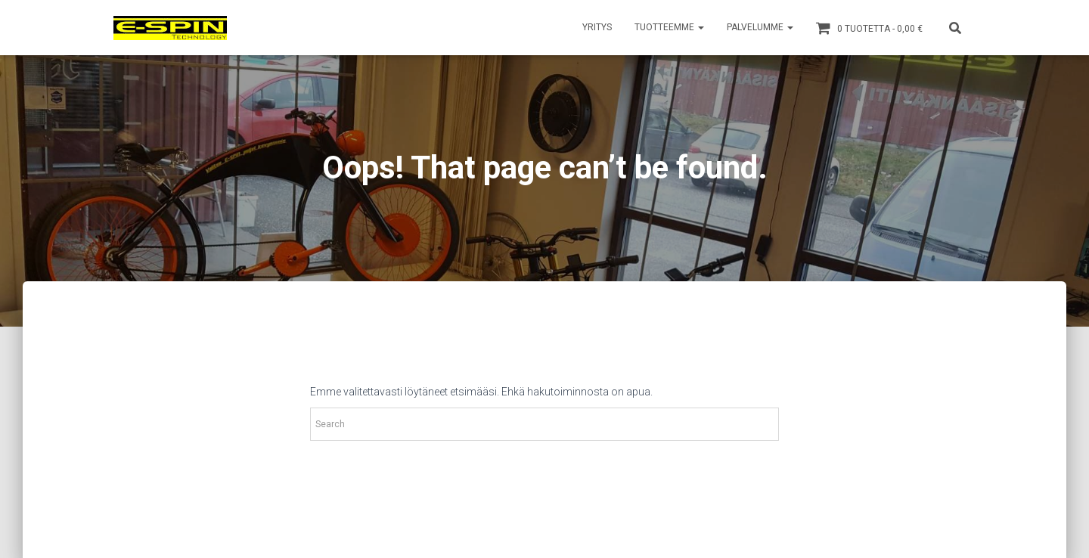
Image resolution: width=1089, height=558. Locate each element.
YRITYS (597, 27)
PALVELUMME (760, 27)
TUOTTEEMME (669, 27)
